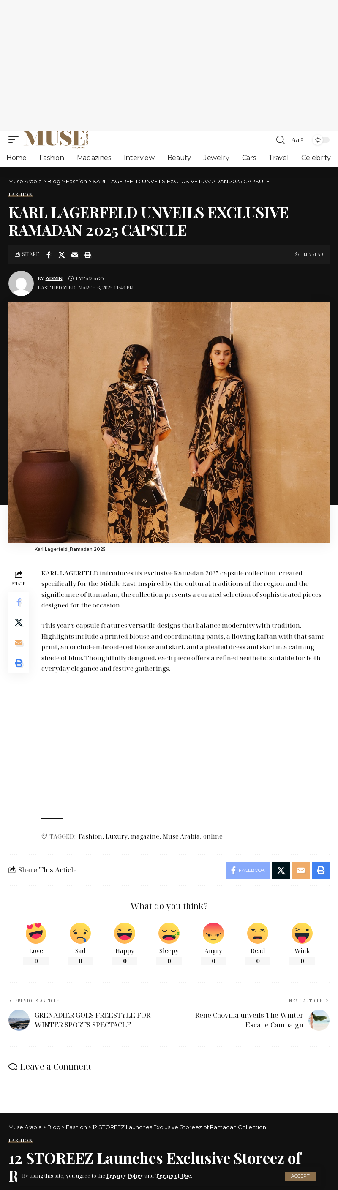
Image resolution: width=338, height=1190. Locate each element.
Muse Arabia (181, 836)
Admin (54, 278)
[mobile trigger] (15, 140)
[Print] (88, 254)
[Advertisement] (169, 65)
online (213, 836)
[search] (280, 140)
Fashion (20, 194)
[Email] (75, 254)
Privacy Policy (124, 1175)
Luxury (117, 836)
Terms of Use (173, 1175)
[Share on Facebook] (49, 254)
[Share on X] (62, 254)
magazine (145, 836)
